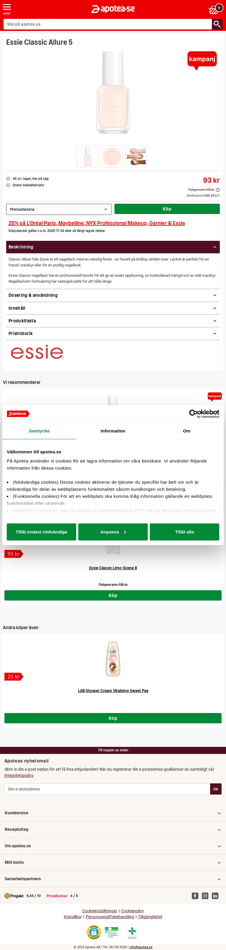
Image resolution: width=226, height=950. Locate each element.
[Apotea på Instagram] (207, 895)
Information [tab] (113, 430)
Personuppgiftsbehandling (110, 917)
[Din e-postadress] (107, 789)
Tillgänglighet (150, 917)
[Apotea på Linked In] (217, 895)
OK (215, 789)
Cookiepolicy (132, 911)
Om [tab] (186, 430)
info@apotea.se (140, 947)
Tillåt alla (184, 531)
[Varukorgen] (215, 9)
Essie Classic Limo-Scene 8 (113, 568)
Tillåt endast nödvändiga (41, 531)
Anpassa (113, 531)
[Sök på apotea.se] (108, 24)
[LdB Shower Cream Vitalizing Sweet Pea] (113, 659)
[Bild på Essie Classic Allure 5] (113, 92)
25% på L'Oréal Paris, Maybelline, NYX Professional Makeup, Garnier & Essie (97, 223)
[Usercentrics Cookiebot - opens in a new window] (193, 413)
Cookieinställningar (99, 911)
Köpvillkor (73, 917)
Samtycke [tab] (39, 430)
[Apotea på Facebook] (197, 895)
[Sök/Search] (217, 24)
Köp (167, 209)
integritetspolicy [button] (19, 775)
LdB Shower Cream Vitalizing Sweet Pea (113, 690)
